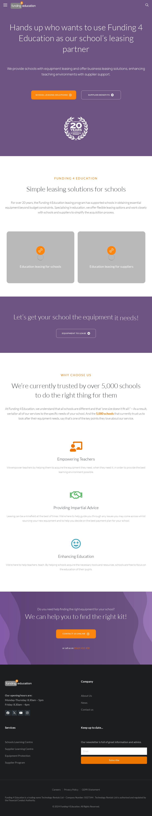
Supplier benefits (101, 95)
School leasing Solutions (54, 95)
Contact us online (76, 633)
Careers (56, 789)
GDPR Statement (91, 789)
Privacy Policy (71, 789)
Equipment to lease (76, 333)
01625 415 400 (82, 648)
